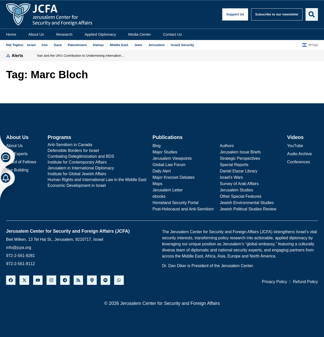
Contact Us (172, 34)
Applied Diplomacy (100, 34)
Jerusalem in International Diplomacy (81, 168)
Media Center (139, 34)
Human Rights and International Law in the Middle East (97, 179)
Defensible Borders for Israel (73, 150)
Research (64, 34)
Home (11, 34)
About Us (36, 34)
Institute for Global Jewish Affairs (77, 174)
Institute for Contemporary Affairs (77, 162)
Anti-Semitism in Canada (70, 145)
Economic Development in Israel (77, 185)
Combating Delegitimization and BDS (81, 156)
